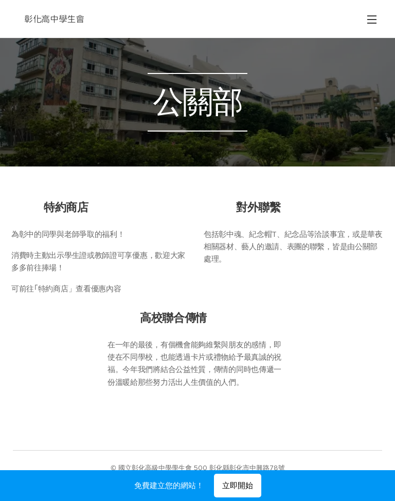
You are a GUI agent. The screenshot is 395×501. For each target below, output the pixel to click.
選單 (371, 19)
